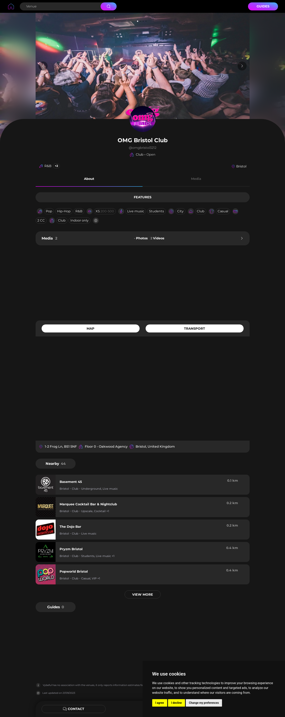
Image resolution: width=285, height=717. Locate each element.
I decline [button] (176, 702)
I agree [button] (159, 702)
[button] (89, 179)
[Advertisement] (142, 282)
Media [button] (196, 179)
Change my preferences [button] (204, 702)
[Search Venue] (59, 6)
